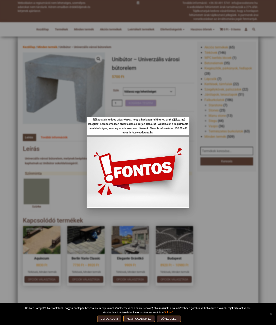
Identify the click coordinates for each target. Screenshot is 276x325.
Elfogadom (109, 318)
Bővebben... (168, 318)
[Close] (184, 123)
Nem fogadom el (139, 318)
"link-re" (168, 312)
